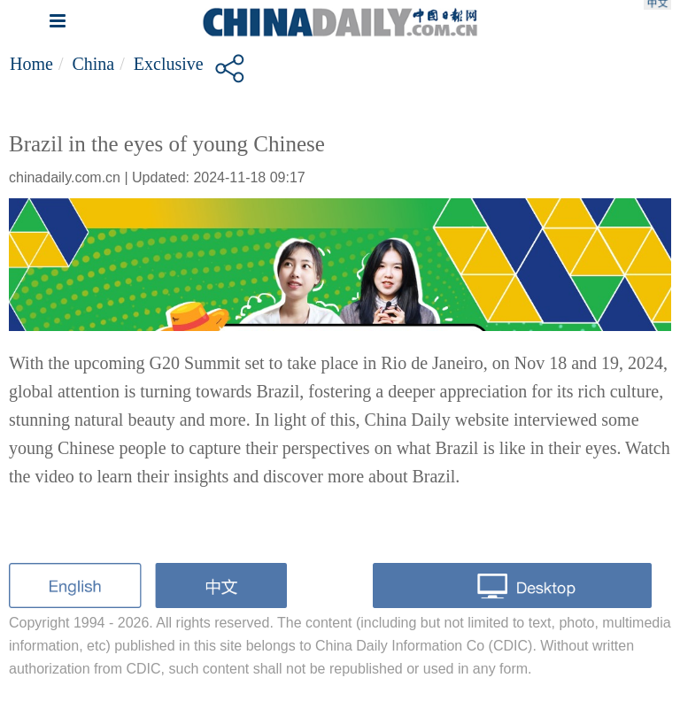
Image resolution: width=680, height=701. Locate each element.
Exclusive (169, 63)
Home (31, 63)
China (93, 63)
